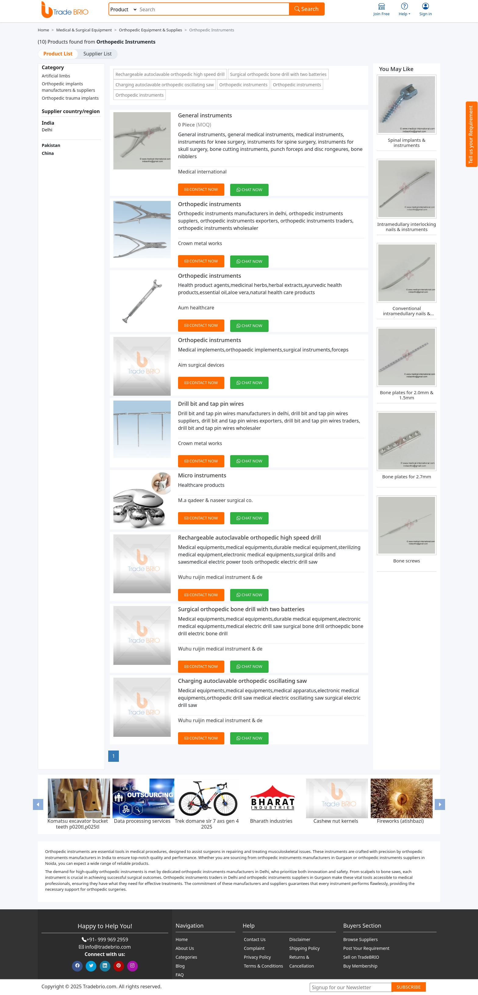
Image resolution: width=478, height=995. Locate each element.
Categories (186, 957)
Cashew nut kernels (335, 821)
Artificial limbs (56, 76)
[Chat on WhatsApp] (251, 186)
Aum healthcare (196, 307)
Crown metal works (200, 243)
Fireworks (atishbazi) (400, 821)
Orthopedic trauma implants (70, 98)
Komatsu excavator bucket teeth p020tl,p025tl (77, 824)
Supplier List (98, 53)
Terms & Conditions (263, 966)
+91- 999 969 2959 (107, 939)
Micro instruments (202, 475)
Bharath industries (271, 821)
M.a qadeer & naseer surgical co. (215, 500)
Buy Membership (360, 966)
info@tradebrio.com (108, 946)
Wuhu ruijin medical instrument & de (220, 577)
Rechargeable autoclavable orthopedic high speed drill (170, 74)
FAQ (180, 975)
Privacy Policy (257, 957)
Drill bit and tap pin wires (211, 403)
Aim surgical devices (201, 365)
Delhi (47, 130)
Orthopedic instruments (243, 84)
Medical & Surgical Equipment (84, 30)
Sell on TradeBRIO (361, 957)
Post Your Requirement (366, 948)
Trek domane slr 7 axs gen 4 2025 (207, 824)
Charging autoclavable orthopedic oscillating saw (165, 84)
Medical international (202, 171)
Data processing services (142, 821)
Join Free (381, 9)
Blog (180, 966)
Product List (57, 53)
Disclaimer (299, 939)
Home (43, 30)
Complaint (254, 948)
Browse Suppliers (360, 939)
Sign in (425, 9)
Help (404, 9)
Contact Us (255, 939)
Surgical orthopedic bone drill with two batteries (278, 74)
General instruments (205, 115)
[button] (38, 804)
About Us (185, 948)
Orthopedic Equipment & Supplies (150, 30)
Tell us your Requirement (470, 134)
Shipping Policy (304, 948)
